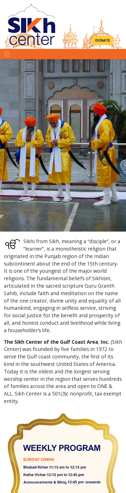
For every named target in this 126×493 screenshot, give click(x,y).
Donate (102, 40)
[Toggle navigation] (7, 54)
